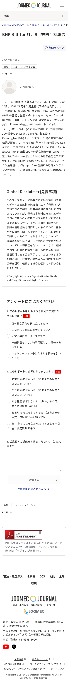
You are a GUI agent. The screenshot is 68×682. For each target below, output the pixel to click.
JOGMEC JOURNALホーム (15, 24)
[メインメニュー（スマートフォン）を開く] (62, 5)
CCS (42, 576)
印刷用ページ (54, 48)
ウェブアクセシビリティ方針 (46, 663)
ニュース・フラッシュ (51, 24)
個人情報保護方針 (13, 663)
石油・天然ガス (13, 576)
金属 (6, 16)
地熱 (52, 576)
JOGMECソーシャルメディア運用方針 (24, 668)
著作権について (41, 659)
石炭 (34, 583)
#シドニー (7, 73)
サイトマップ (57, 668)
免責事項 (20, 659)
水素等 (31, 576)
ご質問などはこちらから (32, 489)
